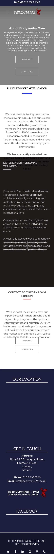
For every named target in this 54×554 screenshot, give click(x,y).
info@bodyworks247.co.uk (31, 481)
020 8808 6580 (32, 2)
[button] (7, 11)
